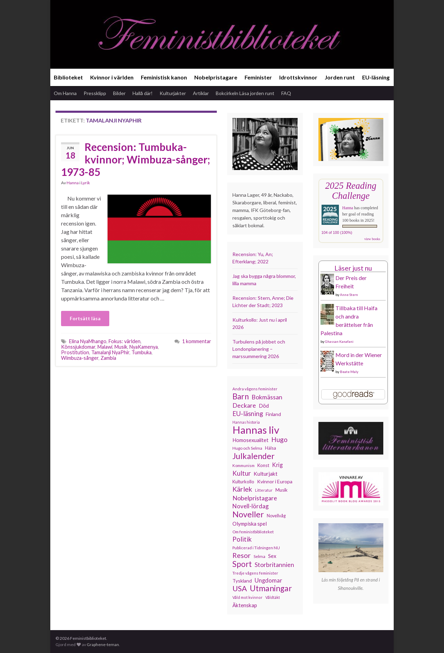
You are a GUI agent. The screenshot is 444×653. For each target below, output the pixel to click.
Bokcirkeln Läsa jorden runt (245, 93)
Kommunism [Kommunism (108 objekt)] (243, 465)
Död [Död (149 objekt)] (264, 405)
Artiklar (201, 93)
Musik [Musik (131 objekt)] (281, 490)
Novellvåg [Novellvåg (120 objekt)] (276, 515)
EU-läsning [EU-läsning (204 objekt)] (247, 413)
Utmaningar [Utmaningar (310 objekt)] (271, 588)
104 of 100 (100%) (337, 232)
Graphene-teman (103, 644)
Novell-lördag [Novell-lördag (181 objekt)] (250, 506)
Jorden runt (340, 77)
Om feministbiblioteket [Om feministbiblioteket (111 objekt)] (253, 531)
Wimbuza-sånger (80, 358)
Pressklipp (95, 93)
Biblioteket (68, 77)
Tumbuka (141, 352)
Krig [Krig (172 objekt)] (277, 464)
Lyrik (85, 182)
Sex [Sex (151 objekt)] (272, 556)
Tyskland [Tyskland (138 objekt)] (242, 581)
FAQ (286, 93)
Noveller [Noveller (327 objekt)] (248, 514)
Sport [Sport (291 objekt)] (242, 564)
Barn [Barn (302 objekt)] (240, 396)
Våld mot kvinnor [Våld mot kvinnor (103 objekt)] (247, 597)
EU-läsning (376, 77)
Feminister (258, 77)
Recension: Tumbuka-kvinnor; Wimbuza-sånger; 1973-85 (135, 159)
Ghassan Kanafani (339, 341)
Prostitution (75, 352)
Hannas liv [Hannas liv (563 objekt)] (255, 430)
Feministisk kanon (164, 77)
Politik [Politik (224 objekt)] (242, 539)
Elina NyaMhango (87, 341)
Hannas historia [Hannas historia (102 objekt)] (246, 422)
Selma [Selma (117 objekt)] (259, 556)
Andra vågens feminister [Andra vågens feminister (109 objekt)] (255, 389)
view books (372, 239)
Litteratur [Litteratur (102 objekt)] (264, 490)
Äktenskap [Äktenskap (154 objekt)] (244, 605)
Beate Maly (349, 372)
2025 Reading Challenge (350, 190)
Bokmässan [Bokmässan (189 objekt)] (266, 397)
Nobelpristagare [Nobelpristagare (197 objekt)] (254, 498)
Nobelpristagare (215, 77)
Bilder (119, 93)
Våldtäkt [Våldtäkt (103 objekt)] (272, 597)
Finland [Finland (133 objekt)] (273, 414)
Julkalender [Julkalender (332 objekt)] (253, 456)
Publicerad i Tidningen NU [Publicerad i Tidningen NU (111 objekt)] (256, 547)
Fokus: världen (124, 341)
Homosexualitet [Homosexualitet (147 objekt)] (250, 440)
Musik (120, 347)
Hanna (73, 182)
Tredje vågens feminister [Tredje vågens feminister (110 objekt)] (255, 572)
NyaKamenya (143, 347)
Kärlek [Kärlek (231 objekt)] (242, 489)
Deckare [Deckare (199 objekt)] (244, 405)
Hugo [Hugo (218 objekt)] (279, 439)
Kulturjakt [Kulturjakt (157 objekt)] (266, 473)
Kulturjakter (173, 93)
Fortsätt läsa (85, 318)
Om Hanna (65, 93)
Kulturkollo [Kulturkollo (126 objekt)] (243, 481)
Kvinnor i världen (112, 77)
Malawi (104, 347)
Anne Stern (349, 294)
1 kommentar (196, 341)
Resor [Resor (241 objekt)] (241, 555)
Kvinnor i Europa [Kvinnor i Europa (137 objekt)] (274, 481)
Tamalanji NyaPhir (110, 352)
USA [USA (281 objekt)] (239, 588)
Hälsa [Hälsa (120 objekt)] (270, 448)
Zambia (108, 358)
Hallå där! (143, 93)
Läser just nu (353, 268)
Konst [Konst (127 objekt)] (263, 465)
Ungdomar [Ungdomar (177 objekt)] (268, 580)
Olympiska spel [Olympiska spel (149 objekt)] (249, 523)
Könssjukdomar (78, 347)
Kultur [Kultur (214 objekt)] (241, 473)
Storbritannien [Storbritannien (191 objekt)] (274, 564)
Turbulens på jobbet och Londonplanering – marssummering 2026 (258, 349)
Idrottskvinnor (298, 77)
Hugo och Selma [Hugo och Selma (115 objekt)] (247, 448)
